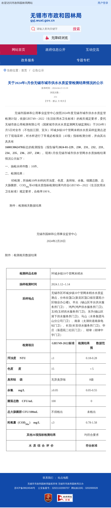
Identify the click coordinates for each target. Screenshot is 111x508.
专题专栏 (83, 61)
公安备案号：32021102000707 (54, 489)
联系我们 (48, 478)
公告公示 (38, 71)
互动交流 (92, 50)
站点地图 (63, 478)
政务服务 (28, 61)
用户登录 (103, 2)
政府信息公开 (55, 50)
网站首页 (18, 50)
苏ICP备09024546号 (24, 489)
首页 (24, 71)
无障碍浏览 (59, 38)
